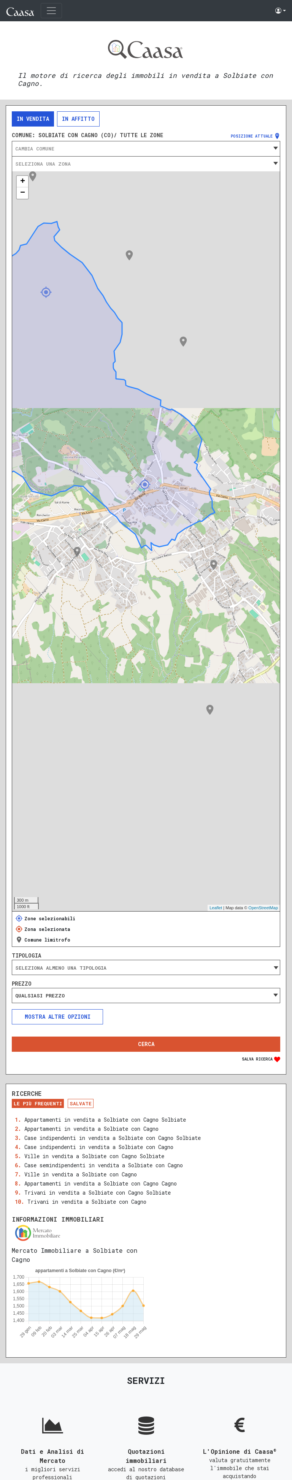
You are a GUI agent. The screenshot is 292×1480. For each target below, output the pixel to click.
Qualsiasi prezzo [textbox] (40, 995)
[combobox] (146, 148)
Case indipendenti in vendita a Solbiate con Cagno (98, 1147)
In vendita (33, 118)
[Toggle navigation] (51, 10)
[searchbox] (146, 968)
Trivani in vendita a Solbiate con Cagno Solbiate (97, 1192)
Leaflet (215, 907)
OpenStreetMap (263, 907)
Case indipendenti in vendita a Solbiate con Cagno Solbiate (112, 1137)
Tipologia (26, 955)
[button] (280, 11)
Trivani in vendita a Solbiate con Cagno (86, 1201)
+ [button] (22, 181)
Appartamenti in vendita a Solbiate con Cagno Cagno (100, 1183)
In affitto (78, 118)
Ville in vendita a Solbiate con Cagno (80, 1174)
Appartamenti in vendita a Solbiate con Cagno (91, 1128)
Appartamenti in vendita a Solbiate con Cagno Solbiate (105, 1119)
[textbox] (146, 148)
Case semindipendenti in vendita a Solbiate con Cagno (103, 1165)
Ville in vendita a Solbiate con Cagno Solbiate (94, 1156)
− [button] (22, 193)
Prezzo (22, 983)
